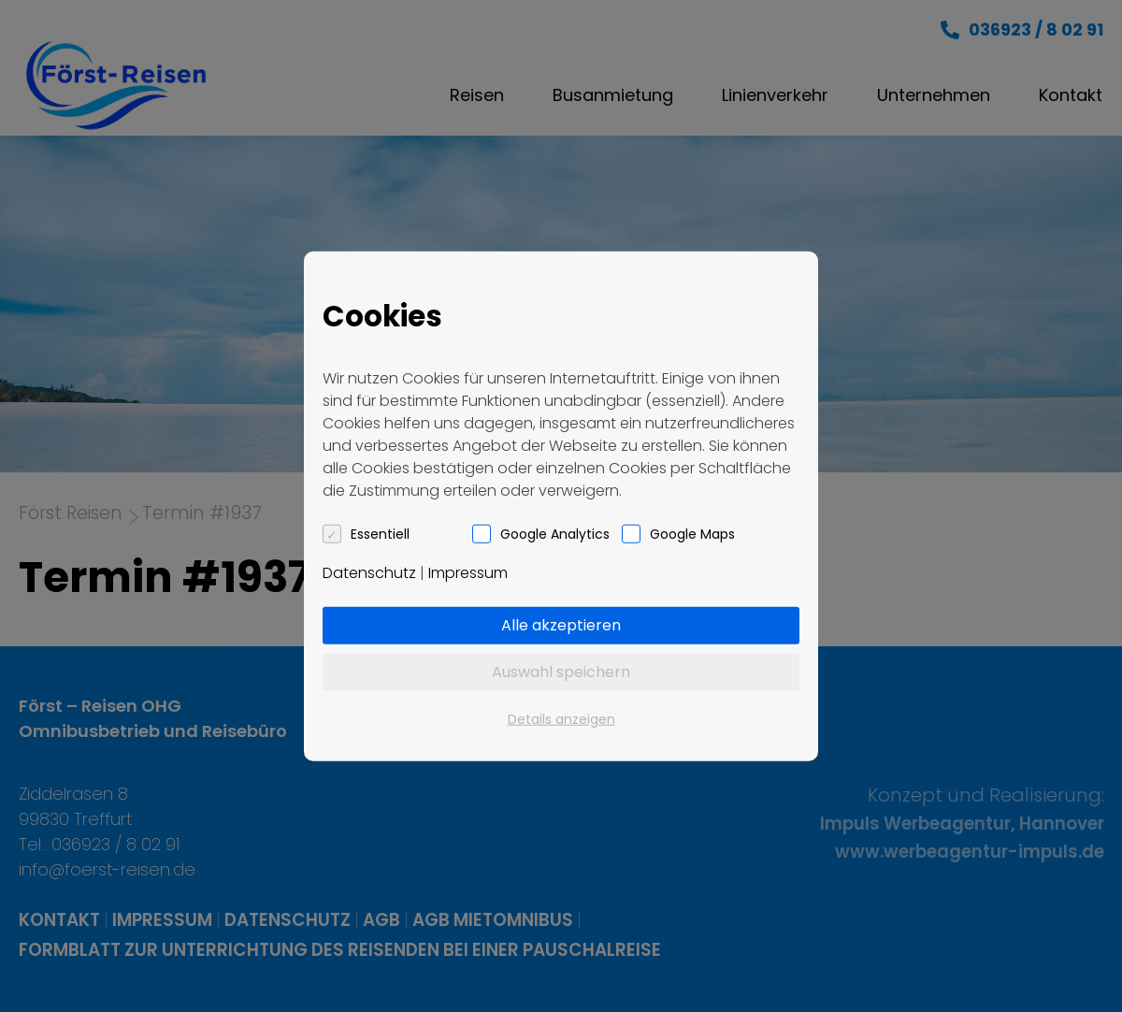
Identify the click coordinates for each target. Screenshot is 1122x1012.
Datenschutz (369, 572)
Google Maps (692, 533)
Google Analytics (555, 533)
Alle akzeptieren (561, 624)
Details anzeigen (561, 718)
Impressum (468, 572)
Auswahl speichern (561, 671)
